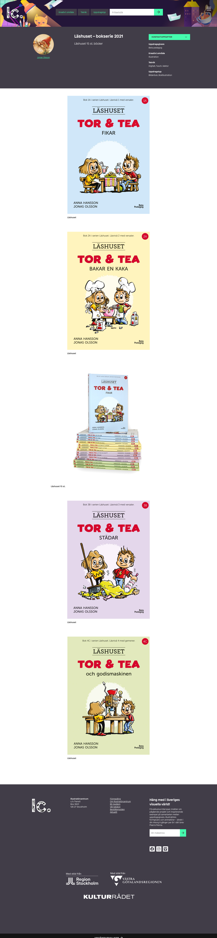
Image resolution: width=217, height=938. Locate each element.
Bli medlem (115, 804)
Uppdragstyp (99, 12)
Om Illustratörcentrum (120, 801)
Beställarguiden (117, 809)
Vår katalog (115, 806)
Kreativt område (66, 12)
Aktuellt (113, 812)
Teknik (84, 12)
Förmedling (115, 798)
